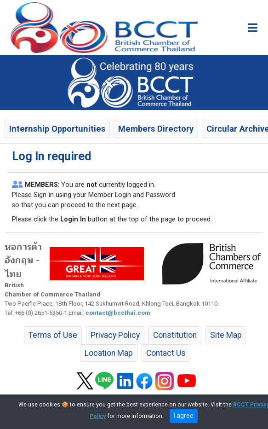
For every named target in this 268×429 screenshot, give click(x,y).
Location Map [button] (109, 353)
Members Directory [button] (156, 128)
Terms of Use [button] (53, 335)
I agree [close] (184, 415)
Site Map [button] (226, 335)
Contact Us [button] (166, 353)
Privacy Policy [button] (115, 335)
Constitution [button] (175, 335)
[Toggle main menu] (252, 27)
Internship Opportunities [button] (57, 128)
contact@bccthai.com (118, 312)
